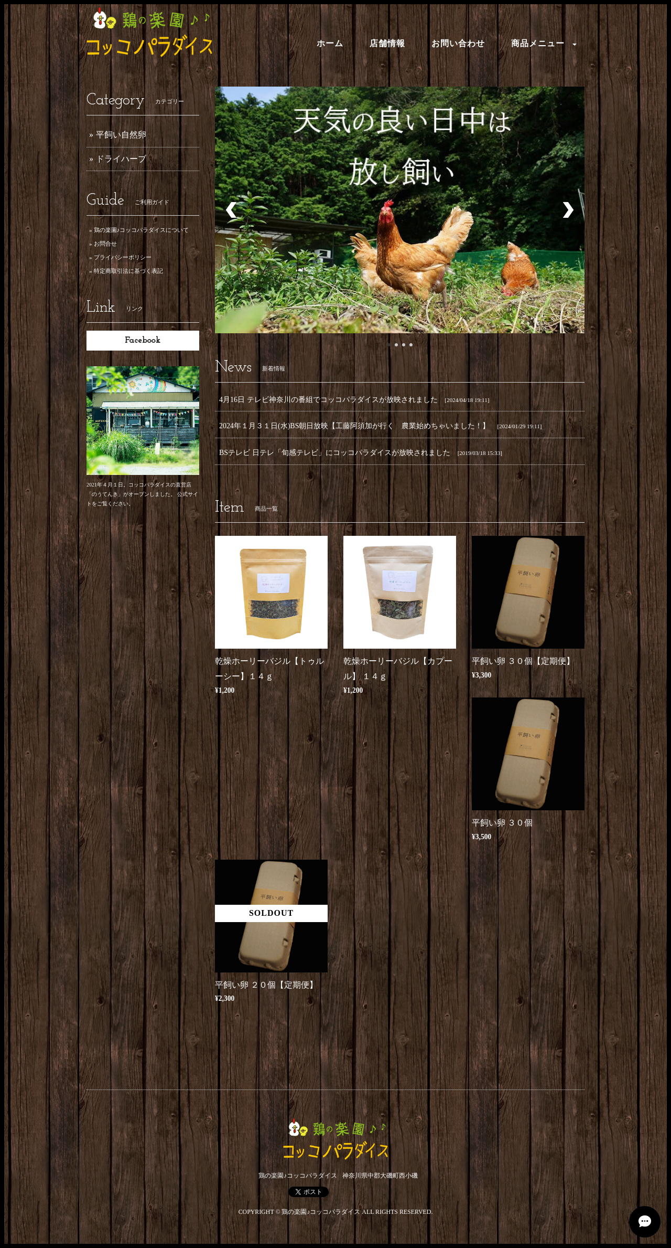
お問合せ (105, 243)
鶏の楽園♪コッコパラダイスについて (141, 230)
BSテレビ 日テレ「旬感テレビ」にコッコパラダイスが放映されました (334, 453)
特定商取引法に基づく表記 (128, 271)
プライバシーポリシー (122, 257)
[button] (541, 44)
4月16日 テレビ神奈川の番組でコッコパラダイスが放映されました (328, 400)
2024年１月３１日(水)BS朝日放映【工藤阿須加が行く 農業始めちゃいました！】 (354, 426)
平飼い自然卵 (121, 134)
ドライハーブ (121, 158)
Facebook (143, 340)
